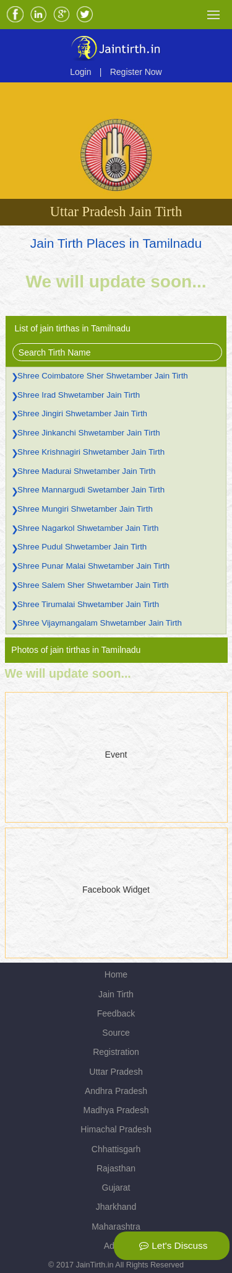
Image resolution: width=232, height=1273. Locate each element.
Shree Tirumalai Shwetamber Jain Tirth (88, 604)
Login (80, 72)
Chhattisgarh (116, 1149)
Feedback (116, 1013)
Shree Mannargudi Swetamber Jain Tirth (91, 489)
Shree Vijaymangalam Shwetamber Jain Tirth (99, 623)
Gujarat (116, 1187)
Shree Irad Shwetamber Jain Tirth (78, 395)
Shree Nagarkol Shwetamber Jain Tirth (87, 528)
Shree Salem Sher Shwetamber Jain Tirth (93, 585)
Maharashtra (116, 1226)
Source (115, 1033)
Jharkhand (116, 1207)
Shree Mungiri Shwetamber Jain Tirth (85, 509)
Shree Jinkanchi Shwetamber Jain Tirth (88, 432)
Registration (116, 1052)
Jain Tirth (116, 994)
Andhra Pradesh (116, 1091)
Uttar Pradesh (115, 1072)
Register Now (136, 72)
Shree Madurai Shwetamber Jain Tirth (86, 471)
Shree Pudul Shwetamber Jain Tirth (82, 546)
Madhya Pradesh (116, 1110)
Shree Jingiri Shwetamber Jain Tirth (82, 413)
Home (116, 974)
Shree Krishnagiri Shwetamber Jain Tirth (91, 452)
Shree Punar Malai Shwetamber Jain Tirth (93, 566)
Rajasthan (116, 1168)
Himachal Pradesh (115, 1129)
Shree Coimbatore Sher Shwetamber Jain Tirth (102, 375)
